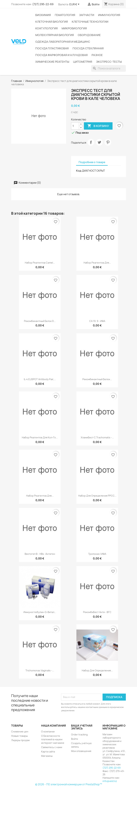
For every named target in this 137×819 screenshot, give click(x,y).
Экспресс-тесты (109, 62)
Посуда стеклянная (88, 48)
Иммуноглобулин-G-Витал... (39, 612)
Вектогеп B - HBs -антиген (40, 553)
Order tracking (79, 734)
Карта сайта (48, 751)
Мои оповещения (81, 751)
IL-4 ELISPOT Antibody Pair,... (40, 379)
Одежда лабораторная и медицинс (62, 42)
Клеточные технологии (90, 22)
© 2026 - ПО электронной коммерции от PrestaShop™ (68, 784)
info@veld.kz (110, 781)
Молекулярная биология (54, 35)
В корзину (98, 126)
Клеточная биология (51, 22)
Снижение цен (19, 731)
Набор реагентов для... (97, 262)
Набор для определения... (97, 670)
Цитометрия (82, 62)
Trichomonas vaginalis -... (39, 670)
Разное (97, 55)
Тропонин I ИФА (97, 553)
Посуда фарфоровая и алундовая (61, 55)
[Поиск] (108, 68)
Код (78, 170)
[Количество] (75, 126)
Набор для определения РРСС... (97, 495)
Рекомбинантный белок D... (40, 321)
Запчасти (86, 15)
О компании (48, 731)
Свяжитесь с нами (51, 747)
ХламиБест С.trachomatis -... (97, 437)
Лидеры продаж (20, 740)
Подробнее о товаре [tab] (92, 162)
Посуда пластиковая (52, 48)
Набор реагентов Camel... (40, 262)
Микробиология (74, 28)
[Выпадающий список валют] (75, 5)
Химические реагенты (52, 62)
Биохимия (43, 15)
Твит (99, 142)
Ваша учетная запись (81, 727)
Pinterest (108, 142)
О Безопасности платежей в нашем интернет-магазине (52, 739)
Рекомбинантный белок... (97, 379)
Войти (74, 738)
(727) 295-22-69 (42, 4)
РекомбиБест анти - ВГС (97, 612)
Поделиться (91, 142)
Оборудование (89, 35)
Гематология (65, 15)
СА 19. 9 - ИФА (97, 321)
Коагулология (46, 28)
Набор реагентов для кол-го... (40, 437)
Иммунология (109, 15)
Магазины (47, 755)
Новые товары (19, 735)
